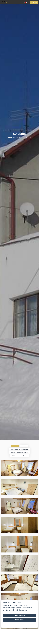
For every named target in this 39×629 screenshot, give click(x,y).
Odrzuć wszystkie (19, 619)
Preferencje (19, 624)
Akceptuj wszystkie (19, 615)
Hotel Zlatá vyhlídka (15, 137)
